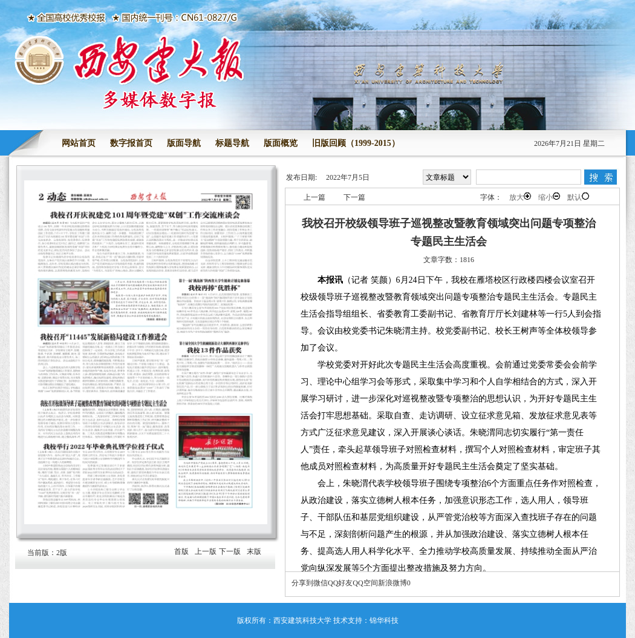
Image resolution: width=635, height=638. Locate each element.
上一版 (206, 551)
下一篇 (354, 197)
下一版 (230, 551)
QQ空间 (365, 583)
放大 (520, 197)
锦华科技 (384, 620)
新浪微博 (392, 583)
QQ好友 (340, 583)
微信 (320, 583)
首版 (181, 551)
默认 (578, 197)
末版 (254, 551)
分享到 (302, 583)
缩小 (549, 197)
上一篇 (314, 197)
